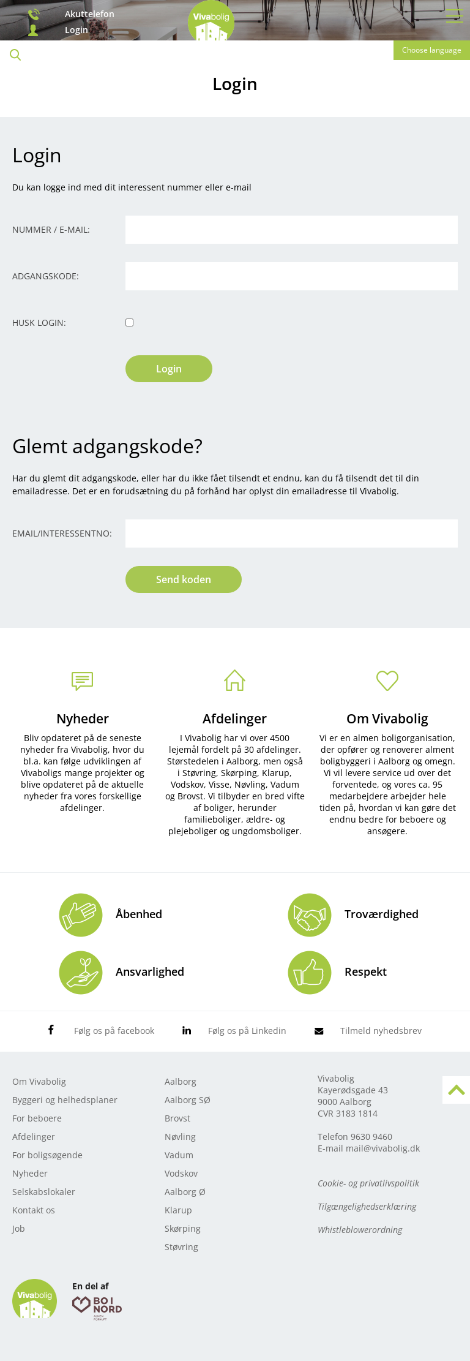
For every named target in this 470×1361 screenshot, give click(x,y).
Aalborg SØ (188, 1100)
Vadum (179, 1155)
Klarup (178, 1210)
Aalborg (180, 1081)
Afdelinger (235, 718)
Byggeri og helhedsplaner (65, 1100)
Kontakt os (33, 1210)
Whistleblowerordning (360, 1229)
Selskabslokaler (43, 1191)
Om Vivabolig (387, 718)
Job (18, 1228)
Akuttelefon (89, 14)
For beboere (37, 1118)
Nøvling (180, 1136)
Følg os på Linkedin (247, 1030)
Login (76, 30)
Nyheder (82, 718)
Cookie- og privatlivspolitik (368, 1183)
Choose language (431, 50)
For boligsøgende (47, 1155)
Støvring (181, 1247)
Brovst (177, 1118)
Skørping (183, 1228)
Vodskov (181, 1173)
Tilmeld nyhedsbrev (381, 1030)
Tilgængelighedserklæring (367, 1206)
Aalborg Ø (185, 1191)
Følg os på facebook (114, 1030)
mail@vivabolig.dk (383, 1148)
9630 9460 (371, 1136)
